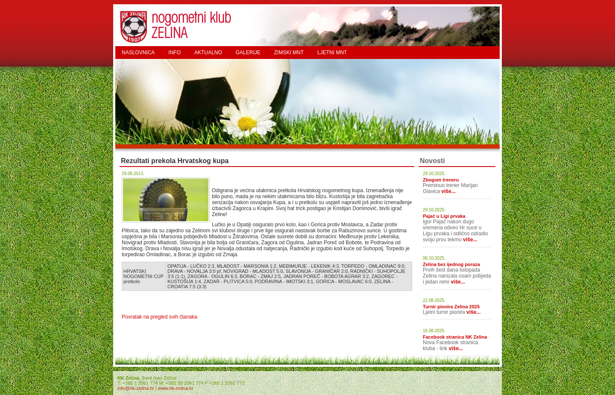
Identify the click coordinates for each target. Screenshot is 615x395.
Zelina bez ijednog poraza (451, 264)
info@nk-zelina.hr (135, 388)
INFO (174, 53)
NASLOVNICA (138, 53)
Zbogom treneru (441, 179)
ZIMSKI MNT (289, 53)
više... (448, 191)
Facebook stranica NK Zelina (455, 336)
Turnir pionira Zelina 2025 (451, 306)
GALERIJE (248, 53)
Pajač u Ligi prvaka (444, 216)
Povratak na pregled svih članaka (159, 317)
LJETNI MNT (332, 53)
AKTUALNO (208, 53)
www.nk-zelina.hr (175, 388)
